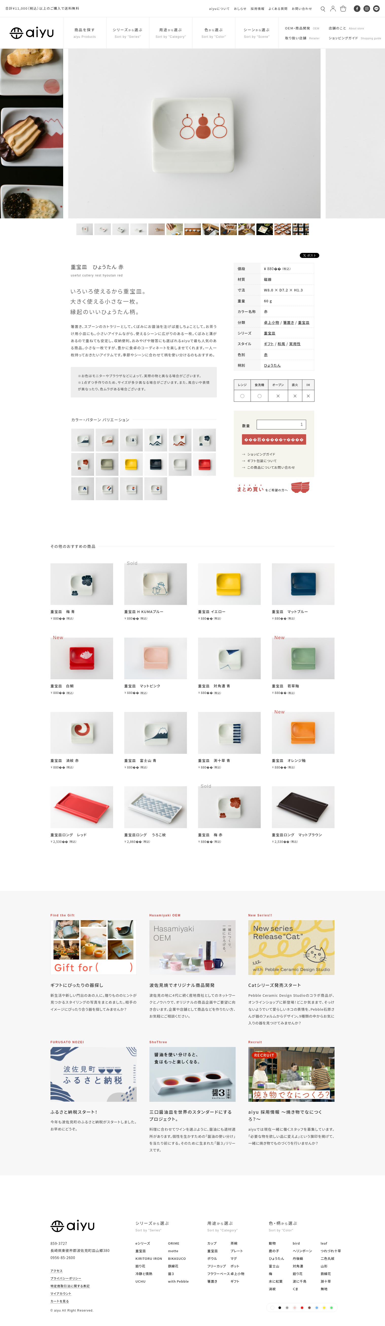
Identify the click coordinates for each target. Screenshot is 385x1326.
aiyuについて (219, 8)
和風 (281, 343)
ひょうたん (272, 365)
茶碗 (234, 1243)
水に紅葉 (276, 1281)
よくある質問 (278, 8)
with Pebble (178, 1281)
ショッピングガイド (261, 454)
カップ (212, 1243)
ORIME (173, 1243)
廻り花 (140, 1266)
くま (295, 1288)
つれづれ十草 (331, 1250)
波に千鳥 (300, 1281)
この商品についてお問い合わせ (271, 467)
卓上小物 (271, 322)
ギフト (269, 343)
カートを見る (59, 1301)
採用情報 (258, 8)
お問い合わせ (302, 8)
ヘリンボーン (302, 1250)
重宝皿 (303, 322)
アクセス (56, 1271)
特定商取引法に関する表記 (70, 1286)
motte (173, 1250)
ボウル (212, 1258)
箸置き (288, 322)
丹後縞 (298, 1258)
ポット (235, 1266)
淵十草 (326, 1281)
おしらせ (240, 8)
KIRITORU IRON (148, 1258)
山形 (324, 1266)
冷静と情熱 (143, 1273)
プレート (237, 1250)
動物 (272, 1243)
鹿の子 (274, 1250)
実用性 (295, 343)
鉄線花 (173, 1266)
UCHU (140, 1281)
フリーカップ (216, 1266)
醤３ (171, 1273)
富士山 (274, 1266)
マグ (234, 1258)
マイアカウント (61, 1294)
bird (296, 1243)
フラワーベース (218, 1273)
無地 (324, 1288)
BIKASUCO (177, 1258)
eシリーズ (142, 1243)
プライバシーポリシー (65, 1278)
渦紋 (272, 1288)
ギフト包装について (262, 460)
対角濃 (298, 1266)
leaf (324, 1243)
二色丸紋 (328, 1258)
